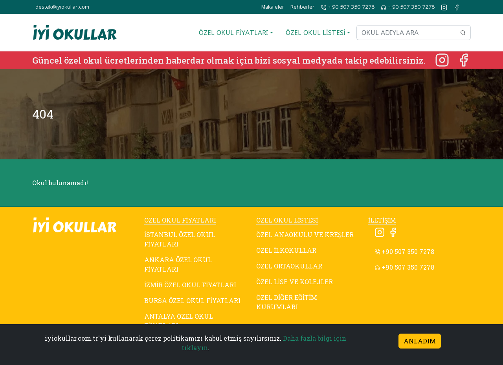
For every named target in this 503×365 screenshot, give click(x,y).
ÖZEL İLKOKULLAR (286, 250)
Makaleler (272, 7)
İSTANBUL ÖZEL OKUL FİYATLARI (179, 239)
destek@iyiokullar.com (62, 7)
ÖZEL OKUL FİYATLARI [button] (233, 32)
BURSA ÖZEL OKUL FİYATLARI (192, 300)
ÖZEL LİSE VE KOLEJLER (294, 281)
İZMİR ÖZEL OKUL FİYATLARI (190, 285)
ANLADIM (420, 341)
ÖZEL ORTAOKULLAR (289, 266)
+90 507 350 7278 (347, 7)
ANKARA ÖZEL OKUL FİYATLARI (178, 264)
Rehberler (302, 7)
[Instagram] (443, 59)
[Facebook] (464, 59)
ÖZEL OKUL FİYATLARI (180, 220)
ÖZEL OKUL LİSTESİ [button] (315, 32)
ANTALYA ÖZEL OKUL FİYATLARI (178, 321)
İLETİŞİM (382, 220)
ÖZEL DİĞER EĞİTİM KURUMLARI (286, 302)
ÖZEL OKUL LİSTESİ (287, 220)
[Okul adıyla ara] (405, 32)
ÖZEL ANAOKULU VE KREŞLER (305, 234)
